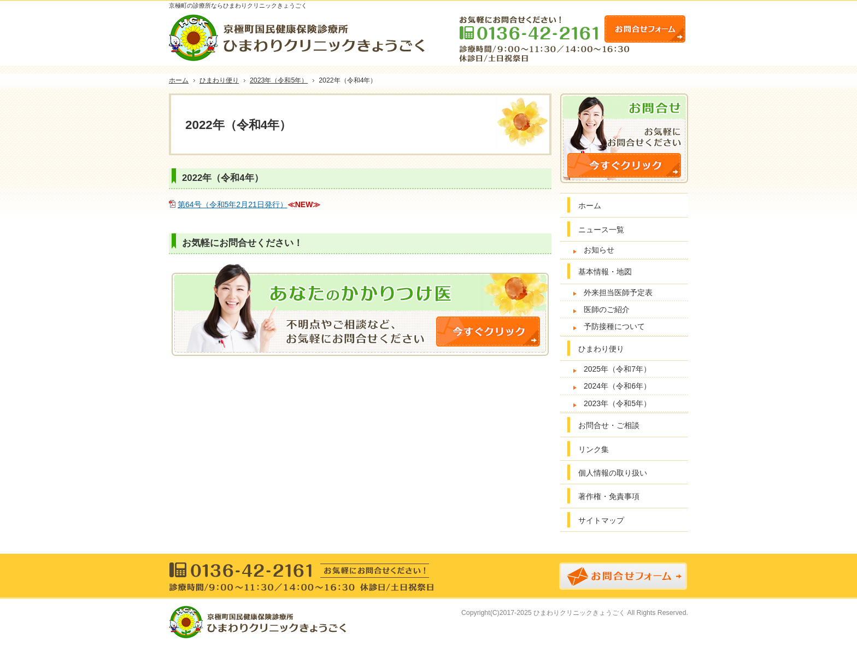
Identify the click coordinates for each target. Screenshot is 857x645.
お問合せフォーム (644, 29)
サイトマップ (601, 520)
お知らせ (599, 249)
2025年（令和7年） (617, 369)
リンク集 (593, 449)
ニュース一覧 (601, 229)
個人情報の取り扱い (612, 472)
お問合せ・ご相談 (608, 425)
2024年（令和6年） (617, 386)
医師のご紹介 (607, 309)
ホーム (589, 205)
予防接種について (614, 326)
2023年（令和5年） (617, 403)
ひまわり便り (601, 348)
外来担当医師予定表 (618, 292)
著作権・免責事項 (608, 496)
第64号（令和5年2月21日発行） (232, 204)
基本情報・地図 (605, 271)
